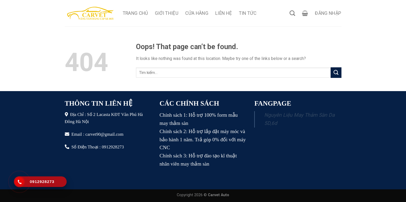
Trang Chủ (135, 13)
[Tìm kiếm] (292, 13)
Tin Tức (247, 13)
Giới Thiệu (167, 13)
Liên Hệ (223, 13)
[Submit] (336, 72)
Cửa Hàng (196, 13)
